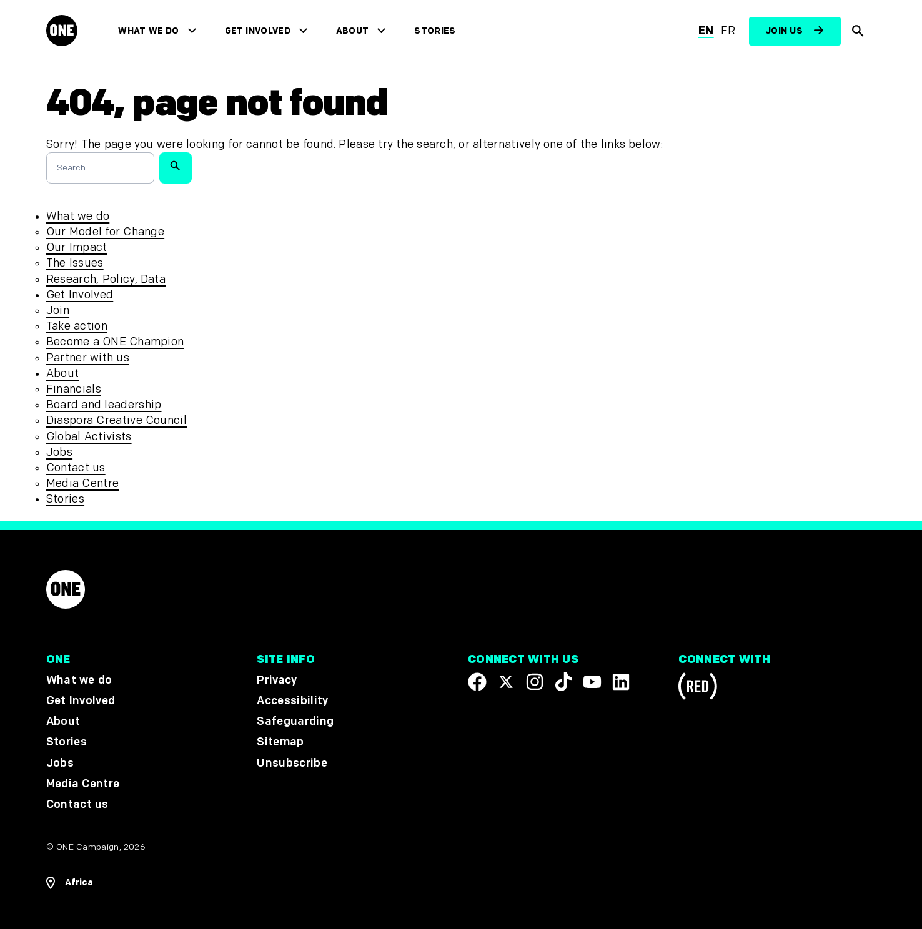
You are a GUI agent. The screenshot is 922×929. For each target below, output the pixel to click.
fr (728, 30)
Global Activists (89, 436)
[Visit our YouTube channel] (592, 681)
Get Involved (260, 31)
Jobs (59, 452)
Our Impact (76, 247)
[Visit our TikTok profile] (563, 681)
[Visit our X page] (506, 681)
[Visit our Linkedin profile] (621, 681)
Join (57, 310)
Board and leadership (104, 404)
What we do (151, 31)
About (355, 31)
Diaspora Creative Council (116, 420)
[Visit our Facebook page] (477, 681)
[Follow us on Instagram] (534, 681)
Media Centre (82, 483)
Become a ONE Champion (115, 341)
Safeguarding (295, 721)
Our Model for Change (105, 231)
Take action (76, 326)
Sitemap (280, 742)
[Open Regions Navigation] (69, 883)
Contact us (76, 467)
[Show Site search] (858, 31)
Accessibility (292, 700)
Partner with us (87, 358)
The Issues (75, 263)
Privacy (277, 680)
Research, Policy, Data (106, 279)
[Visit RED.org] (697, 688)
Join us (784, 31)
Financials (73, 389)
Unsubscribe (292, 762)
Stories (438, 31)
